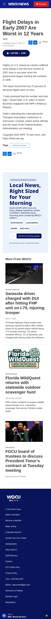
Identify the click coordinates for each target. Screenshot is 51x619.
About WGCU (11, 550)
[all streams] (47, 615)
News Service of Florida (15, 476)
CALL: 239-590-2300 (14, 579)
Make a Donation (12, 515)
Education (10, 447)
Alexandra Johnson (13, 398)
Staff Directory (11, 556)
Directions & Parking (14, 591)
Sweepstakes (11, 544)
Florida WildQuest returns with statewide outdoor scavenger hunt (23, 385)
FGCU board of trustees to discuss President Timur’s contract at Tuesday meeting (24, 461)
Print (45, 41)
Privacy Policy (11, 573)
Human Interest (12, 289)
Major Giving (10, 526)
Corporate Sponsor (13, 532)
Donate (42, 4)
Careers (8, 561)
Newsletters (10, 602)
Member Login (11, 596)
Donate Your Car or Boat (15, 538)
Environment (11, 374)
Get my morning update (29, 236)
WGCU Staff (10, 319)
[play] (4, 615)
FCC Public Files (12, 567)
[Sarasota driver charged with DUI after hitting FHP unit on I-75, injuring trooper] (24, 273)
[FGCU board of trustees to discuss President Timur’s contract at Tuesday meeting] (24, 431)
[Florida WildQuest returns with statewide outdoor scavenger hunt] (24, 357)
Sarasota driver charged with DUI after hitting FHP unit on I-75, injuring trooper (24, 303)
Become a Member (13, 521)
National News (20, 145)
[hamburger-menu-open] (4, 4)
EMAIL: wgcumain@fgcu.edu (17, 585)
